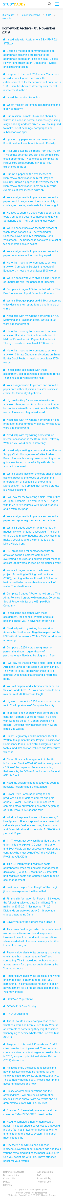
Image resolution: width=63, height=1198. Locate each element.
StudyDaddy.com (40, 1189)
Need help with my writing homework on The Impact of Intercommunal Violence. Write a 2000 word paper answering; (31, 423)
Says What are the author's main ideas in (31, 921)
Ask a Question (45, 1172)
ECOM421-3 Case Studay (21, 1006)
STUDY (14, 4)
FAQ (39, 1175)
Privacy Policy (44, 1178)
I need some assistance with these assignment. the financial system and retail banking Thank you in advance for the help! (29, 616)
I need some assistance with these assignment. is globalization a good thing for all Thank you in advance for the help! (31, 373)
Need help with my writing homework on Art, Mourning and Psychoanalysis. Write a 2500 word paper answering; (31, 319)
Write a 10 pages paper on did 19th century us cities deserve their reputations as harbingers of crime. (32, 304)
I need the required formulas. (23, 97)
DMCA (6, 1181)
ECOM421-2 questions (20, 999)
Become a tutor (11, 1175)
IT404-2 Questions (17, 1013)
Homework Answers (13, 1172)
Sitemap (7, 1185)
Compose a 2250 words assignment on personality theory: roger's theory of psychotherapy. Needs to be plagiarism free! (29, 651)
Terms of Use (44, 1181)
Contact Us (9, 1178)
